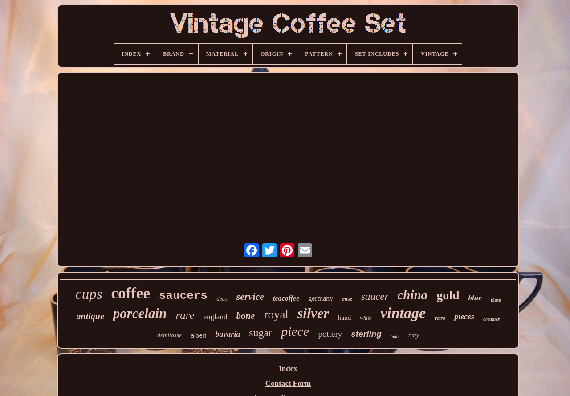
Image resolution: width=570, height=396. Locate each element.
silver (313, 313)
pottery (330, 334)
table (395, 336)
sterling (366, 334)
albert (198, 335)
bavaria (227, 334)
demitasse (169, 335)
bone (245, 315)
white (365, 318)
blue (474, 298)
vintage (403, 313)
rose (347, 298)
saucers (183, 295)
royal (276, 314)
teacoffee (286, 298)
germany (320, 298)
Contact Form (288, 383)
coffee (130, 293)
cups (88, 294)
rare (184, 315)
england (216, 317)
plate (496, 299)
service (250, 296)
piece (295, 331)
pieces (464, 316)
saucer (374, 296)
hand (344, 317)
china (412, 295)
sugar (260, 333)
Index (288, 368)
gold (447, 295)
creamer (491, 319)
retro (440, 318)
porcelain (140, 313)
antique (90, 316)
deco (222, 298)
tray (413, 335)
